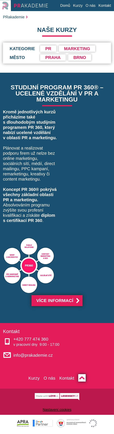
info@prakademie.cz (35, 356)
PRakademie (15, 17)
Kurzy (78, 5)
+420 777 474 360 (33, 340)
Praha (53, 57)
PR (48, 48)
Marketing (77, 48)
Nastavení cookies (57, 411)
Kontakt (104, 5)
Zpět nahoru (84, 379)
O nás (91, 5)
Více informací (54, 301)
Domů (65, 5)
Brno (79, 57)
